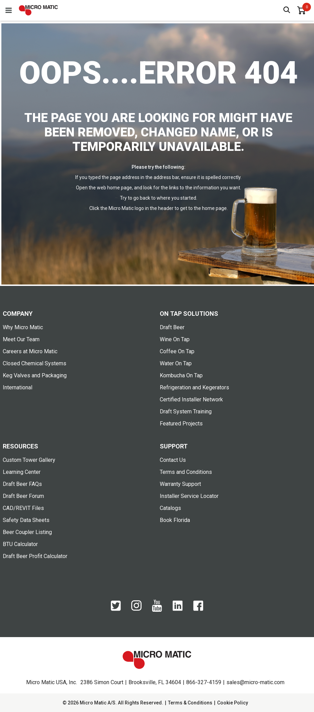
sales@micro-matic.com (255, 682)
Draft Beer (172, 327)
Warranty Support (180, 484)
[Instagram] (136, 609)
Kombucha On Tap (181, 375)
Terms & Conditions (190, 702)
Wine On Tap (175, 339)
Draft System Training (186, 411)
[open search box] (287, 10)
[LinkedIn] (177, 609)
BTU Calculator (20, 544)
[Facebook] (198, 609)
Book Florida (175, 520)
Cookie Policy (232, 702)
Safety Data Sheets (26, 520)
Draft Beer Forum (23, 496)
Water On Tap (176, 363)
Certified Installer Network (191, 399)
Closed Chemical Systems (34, 363)
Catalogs (170, 508)
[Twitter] (116, 609)
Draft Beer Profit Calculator (35, 556)
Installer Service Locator (189, 496)
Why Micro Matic (23, 327)
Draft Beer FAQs (22, 484)
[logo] (38, 10)
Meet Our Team (21, 339)
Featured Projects (181, 423)
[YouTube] (157, 610)
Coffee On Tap (177, 351)
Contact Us (173, 460)
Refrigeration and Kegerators (194, 387)
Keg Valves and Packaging (35, 375)
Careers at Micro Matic (30, 351)
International (17, 387)
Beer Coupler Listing (27, 532)
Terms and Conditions (186, 472)
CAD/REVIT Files (23, 508)
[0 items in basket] (301, 10)
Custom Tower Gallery (29, 460)
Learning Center (22, 472)
